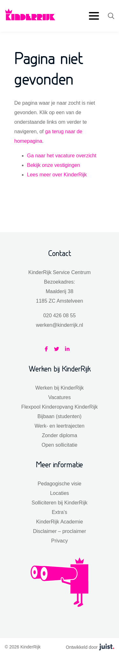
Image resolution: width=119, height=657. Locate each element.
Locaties (59, 493)
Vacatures (59, 397)
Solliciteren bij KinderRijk (59, 502)
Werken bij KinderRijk (59, 388)
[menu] (95, 16)
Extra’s (59, 512)
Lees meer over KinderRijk (57, 174)
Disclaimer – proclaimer (59, 531)
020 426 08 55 (59, 315)
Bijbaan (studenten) (59, 416)
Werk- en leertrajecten (59, 426)
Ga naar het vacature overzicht (61, 155)
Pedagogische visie (60, 483)
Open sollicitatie (59, 445)
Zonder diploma (59, 435)
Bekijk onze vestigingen (53, 165)
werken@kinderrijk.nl (59, 325)
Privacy (59, 540)
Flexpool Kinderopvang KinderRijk (59, 407)
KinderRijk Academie (59, 521)
